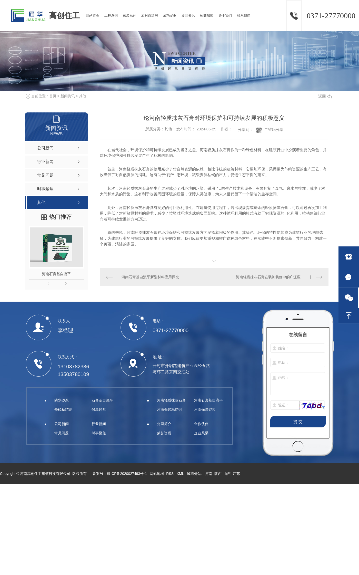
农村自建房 (149, 15)
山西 (227, 474)
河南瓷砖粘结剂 (169, 409)
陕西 (218, 474)
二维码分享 (273, 129)
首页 (52, 96)
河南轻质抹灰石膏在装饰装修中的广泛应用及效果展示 (279, 277)
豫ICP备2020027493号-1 (127, 474)
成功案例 (169, 15)
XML (181, 474)
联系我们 (243, 15)
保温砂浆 (99, 409)
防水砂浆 (61, 400)
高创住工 (64, 15)
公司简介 (164, 424)
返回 (325, 96)
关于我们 (225, 15)
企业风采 (201, 433)
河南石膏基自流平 (56, 274)
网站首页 (92, 15)
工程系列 (111, 15)
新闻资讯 (188, 15)
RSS (170, 474)
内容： (298, 384)
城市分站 (194, 474)
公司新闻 (61, 424)
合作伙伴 (201, 424)
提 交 (298, 421)
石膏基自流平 (102, 400)
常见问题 (61, 433)
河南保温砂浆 (205, 409)
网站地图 (157, 474)
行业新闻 (99, 424)
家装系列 (129, 15)
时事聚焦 (99, 433)
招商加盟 (206, 15)
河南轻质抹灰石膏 (171, 400)
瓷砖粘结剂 (63, 409)
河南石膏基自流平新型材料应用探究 (150, 277)
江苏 (236, 474)
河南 (208, 474)
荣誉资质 (164, 433)
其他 (82, 96)
